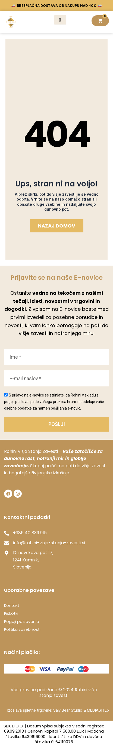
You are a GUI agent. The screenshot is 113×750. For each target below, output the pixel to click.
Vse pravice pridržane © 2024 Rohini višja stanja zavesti (54, 693)
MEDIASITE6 (98, 710)
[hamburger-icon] (60, 19)
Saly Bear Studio (68, 710)
